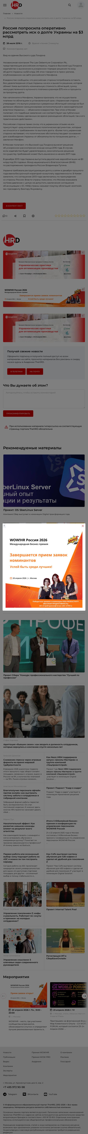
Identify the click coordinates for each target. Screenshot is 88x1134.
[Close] (82, 526)
